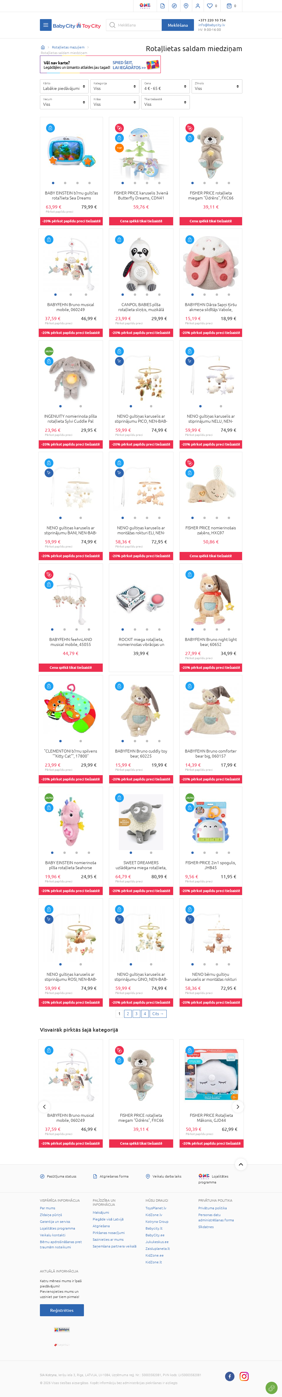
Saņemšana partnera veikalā (114, 1246)
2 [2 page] (128, 1013)
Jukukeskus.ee (157, 1242)
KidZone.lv (154, 1215)
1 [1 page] (119, 1013)
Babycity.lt (154, 1228)
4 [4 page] (145, 1013)
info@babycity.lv (211, 25)
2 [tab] (65, 183)
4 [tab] (89, 183)
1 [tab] (53, 183)
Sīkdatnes (206, 1227)
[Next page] (158, 1014)
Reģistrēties (61, 1310)
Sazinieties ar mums (108, 1240)
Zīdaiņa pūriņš (51, 1215)
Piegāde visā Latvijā (108, 1219)
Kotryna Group (157, 1222)
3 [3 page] (136, 1013)
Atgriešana (101, 1226)
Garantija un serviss (55, 1222)
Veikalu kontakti (52, 1235)
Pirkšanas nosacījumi (109, 1233)
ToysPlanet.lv (156, 1208)
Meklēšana (178, 25)
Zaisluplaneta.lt (158, 1249)
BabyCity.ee (155, 1235)
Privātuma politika (212, 1208)
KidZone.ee (155, 1255)
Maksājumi (101, 1212)
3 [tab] (77, 183)
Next (238, 1107)
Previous (44, 1107)
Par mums (47, 1208)
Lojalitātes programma (57, 1228)
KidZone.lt (154, 1262)
